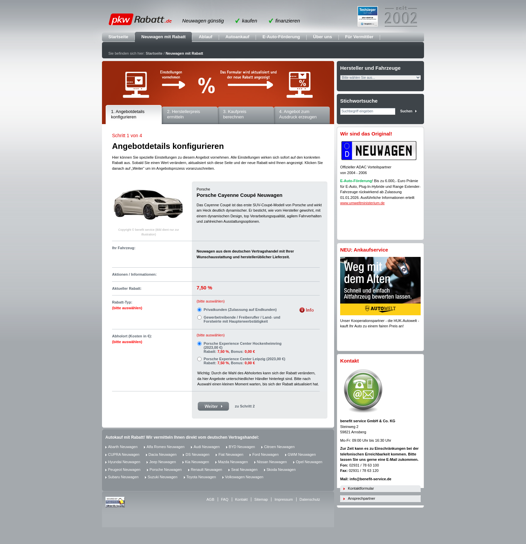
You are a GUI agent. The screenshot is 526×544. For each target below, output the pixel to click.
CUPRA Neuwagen (124, 454)
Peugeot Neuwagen (124, 470)
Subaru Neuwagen (123, 477)
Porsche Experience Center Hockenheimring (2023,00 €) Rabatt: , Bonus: (242, 347)
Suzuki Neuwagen (162, 477)
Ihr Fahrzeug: (124, 248)
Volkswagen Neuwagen (244, 477)
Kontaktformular (361, 488)
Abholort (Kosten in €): (132, 339)
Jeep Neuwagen (162, 462)
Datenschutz (310, 499)
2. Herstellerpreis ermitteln (183, 114)
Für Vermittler (359, 36)
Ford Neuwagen (265, 454)
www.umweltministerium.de (362, 203)
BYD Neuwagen (242, 447)
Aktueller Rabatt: (127, 288)
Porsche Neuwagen (166, 470)
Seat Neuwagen (244, 470)
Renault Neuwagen (206, 470)
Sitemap (261, 499)
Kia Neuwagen (197, 462)
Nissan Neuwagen (272, 462)
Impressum (283, 499)
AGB (210, 499)
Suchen (406, 111)
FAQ (224, 499)
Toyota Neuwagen (201, 477)
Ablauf (205, 36)
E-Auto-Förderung (281, 36)
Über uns (322, 36)
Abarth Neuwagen (123, 447)
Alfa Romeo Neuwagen (166, 447)
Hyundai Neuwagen (124, 462)
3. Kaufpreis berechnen (234, 114)
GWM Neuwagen (302, 454)
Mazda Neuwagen (233, 462)
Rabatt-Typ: (127, 305)
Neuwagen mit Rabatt (163, 36)
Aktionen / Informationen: (134, 274)
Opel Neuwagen (309, 462)
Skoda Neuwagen (281, 470)
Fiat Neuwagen (230, 454)
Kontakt (241, 499)
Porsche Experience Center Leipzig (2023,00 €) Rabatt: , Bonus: (244, 361)
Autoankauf (237, 36)
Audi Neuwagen (207, 447)
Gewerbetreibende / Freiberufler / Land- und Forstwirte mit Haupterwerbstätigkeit (242, 319)
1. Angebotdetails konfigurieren (128, 114)
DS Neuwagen (197, 454)
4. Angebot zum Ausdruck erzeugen (298, 114)
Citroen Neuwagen (279, 447)
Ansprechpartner (361, 498)
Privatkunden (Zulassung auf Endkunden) (240, 310)
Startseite (118, 36)
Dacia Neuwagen (163, 454)
